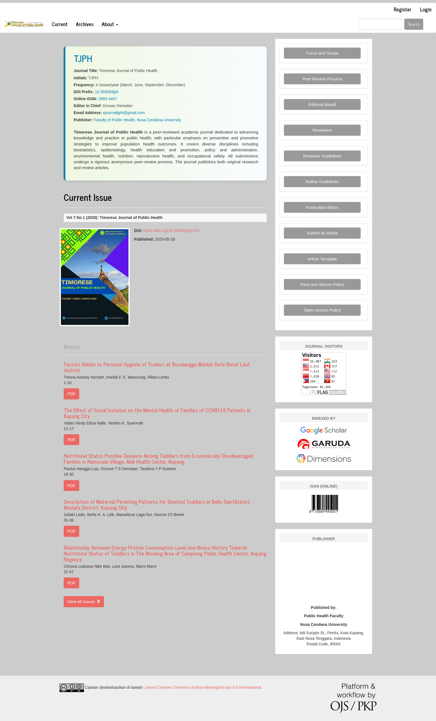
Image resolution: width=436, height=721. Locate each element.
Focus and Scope (322, 53)
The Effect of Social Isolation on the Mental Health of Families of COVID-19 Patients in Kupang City (157, 413)
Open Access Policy (322, 310)
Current (60, 24)
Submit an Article (322, 233)
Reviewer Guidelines (322, 156)
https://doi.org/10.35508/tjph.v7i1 (171, 230)
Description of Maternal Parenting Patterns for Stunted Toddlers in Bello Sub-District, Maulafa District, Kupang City (157, 504)
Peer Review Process (322, 78)
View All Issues (83, 601)
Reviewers (322, 130)
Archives (84, 24)
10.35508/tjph (106, 92)
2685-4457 (107, 99)
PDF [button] (71, 393)
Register (402, 9)
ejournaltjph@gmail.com (124, 112)
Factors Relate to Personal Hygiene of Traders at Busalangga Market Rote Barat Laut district (157, 367)
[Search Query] (380, 24)
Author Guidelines (322, 181)
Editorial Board (322, 104)
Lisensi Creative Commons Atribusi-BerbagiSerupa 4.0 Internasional (202, 687)
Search (414, 24)
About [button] (110, 24)
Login (426, 9)
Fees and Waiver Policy (322, 284)
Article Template (322, 258)
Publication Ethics (322, 207)
